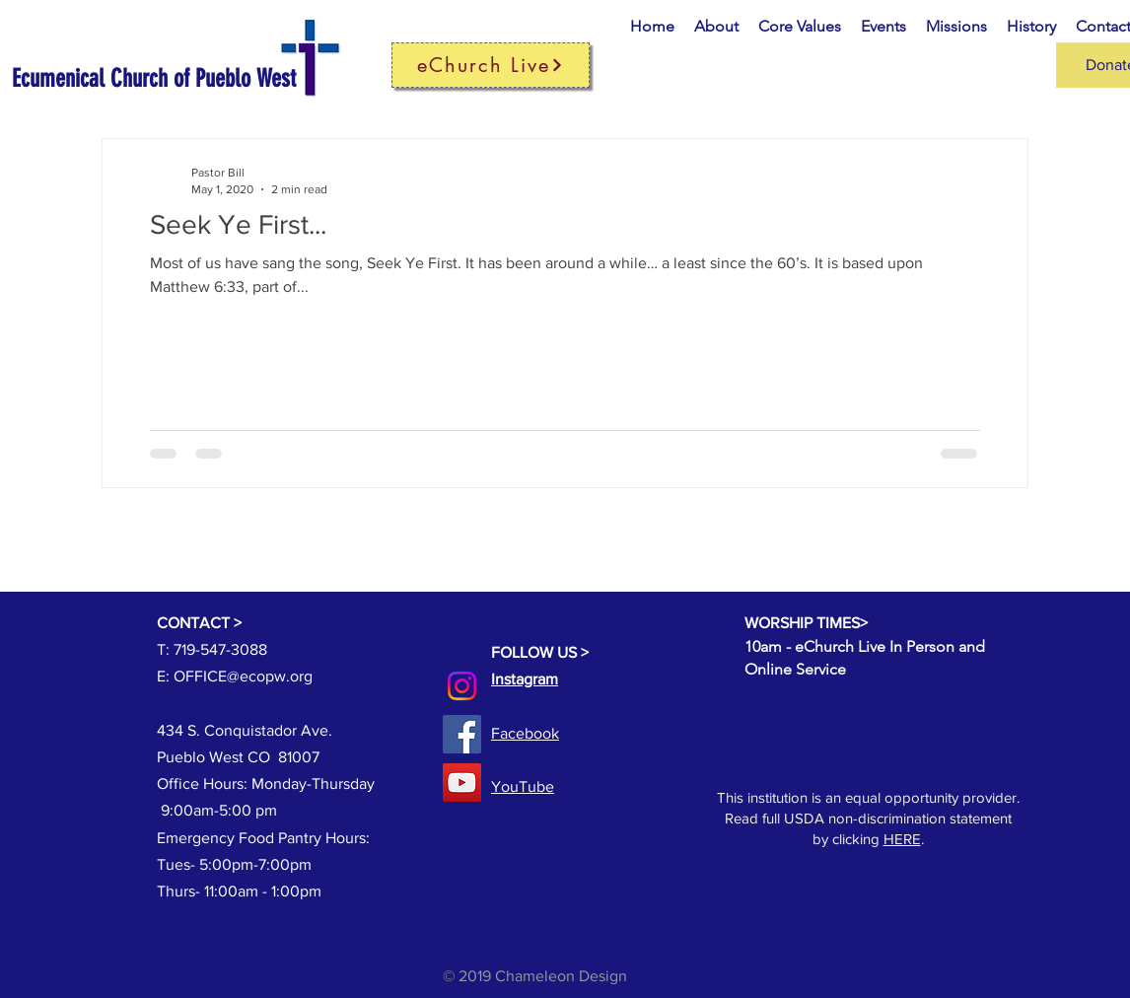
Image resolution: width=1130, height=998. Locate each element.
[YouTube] (462, 782)
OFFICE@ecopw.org (243, 676)
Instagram (524, 679)
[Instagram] (462, 686)
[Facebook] (462, 734)
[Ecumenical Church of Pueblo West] (182, 78)
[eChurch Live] (490, 65)
